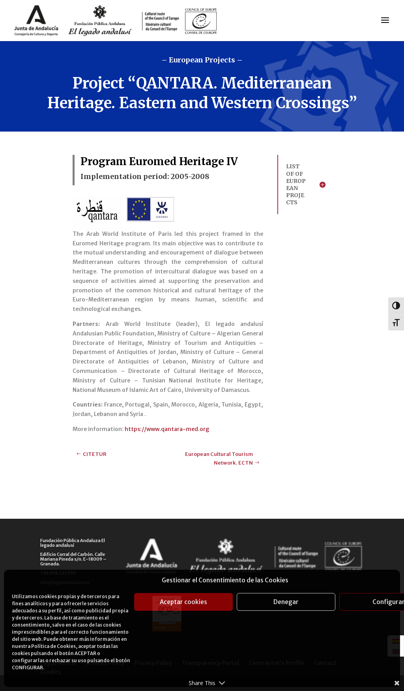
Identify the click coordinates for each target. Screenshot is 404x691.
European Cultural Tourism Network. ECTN (219, 458)
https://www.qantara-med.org (167, 429)
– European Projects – (202, 59)
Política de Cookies (53, 646)
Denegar (286, 602)
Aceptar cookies (183, 602)
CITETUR (95, 454)
